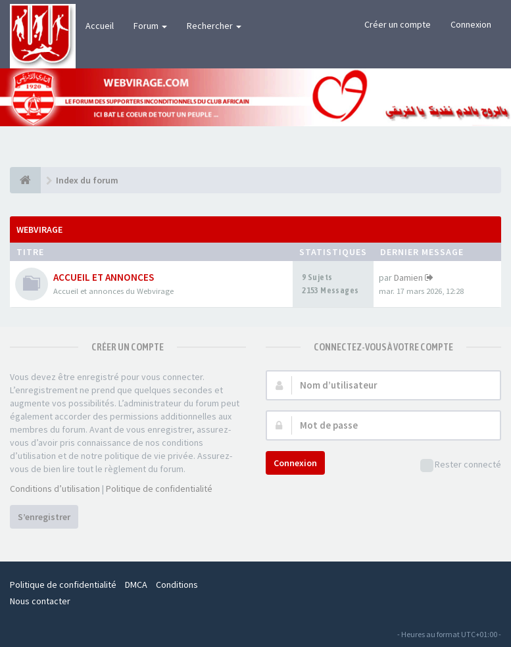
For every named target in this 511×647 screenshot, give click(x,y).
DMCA (136, 584)
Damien (408, 277)
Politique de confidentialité (159, 488)
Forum (150, 26)
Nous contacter (40, 601)
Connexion (470, 24)
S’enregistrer (44, 517)
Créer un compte (397, 24)
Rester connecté (460, 465)
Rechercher (214, 26)
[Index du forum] (25, 180)
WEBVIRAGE (39, 229)
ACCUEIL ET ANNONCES (103, 277)
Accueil (99, 26)
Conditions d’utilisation (55, 488)
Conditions (177, 584)
